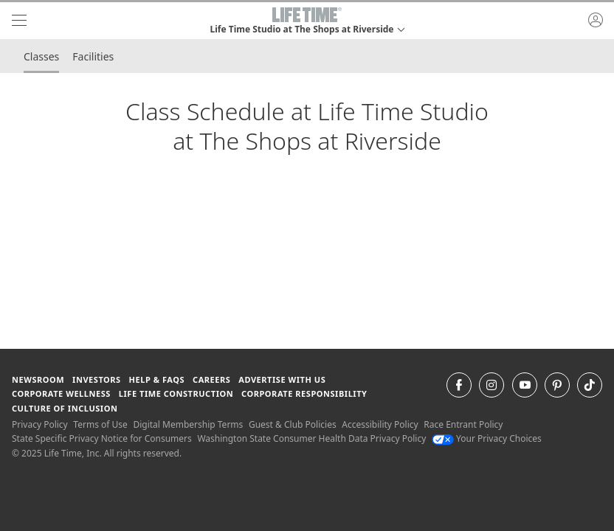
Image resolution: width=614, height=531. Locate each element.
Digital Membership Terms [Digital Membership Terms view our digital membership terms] (188, 424)
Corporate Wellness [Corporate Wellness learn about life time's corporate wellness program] (61, 393)
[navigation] (19, 20)
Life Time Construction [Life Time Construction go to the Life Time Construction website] (176, 393)
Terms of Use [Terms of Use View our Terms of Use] (100, 424)
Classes (41, 56)
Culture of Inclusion (64, 408)
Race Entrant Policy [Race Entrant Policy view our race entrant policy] (463, 424)
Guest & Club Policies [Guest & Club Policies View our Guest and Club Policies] (293, 424)
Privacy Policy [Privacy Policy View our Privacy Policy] (40, 424)
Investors (96, 379)
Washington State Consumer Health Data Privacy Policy (311, 438)
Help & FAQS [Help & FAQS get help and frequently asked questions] (157, 379)
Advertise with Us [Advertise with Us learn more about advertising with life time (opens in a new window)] (281, 379)
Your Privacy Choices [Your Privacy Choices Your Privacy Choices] (487, 438)
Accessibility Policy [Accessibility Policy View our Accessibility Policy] (380, 424)
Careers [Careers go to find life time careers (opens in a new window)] (211, 379)
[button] (307, 20)
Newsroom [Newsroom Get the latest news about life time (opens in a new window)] (38, 379)
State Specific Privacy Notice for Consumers (102, 438)
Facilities (93, 56)
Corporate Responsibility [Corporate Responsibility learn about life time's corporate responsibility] (304, 393)
